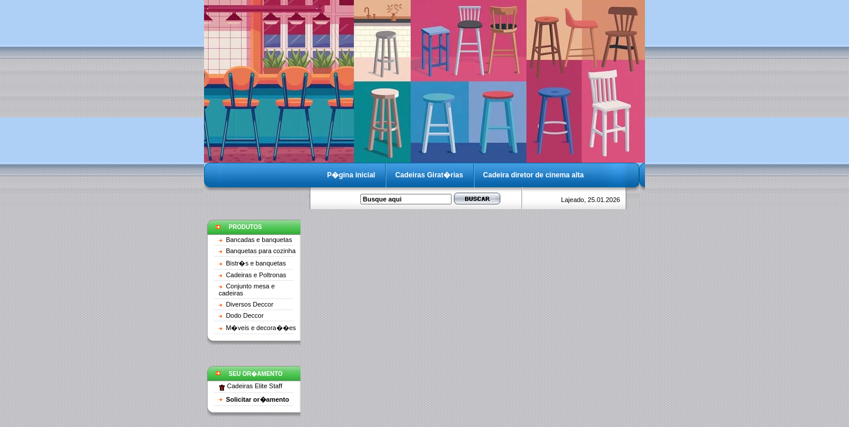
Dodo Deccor (244, 315)
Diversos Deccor (249, 304)
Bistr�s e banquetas (256, 263)
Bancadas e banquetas (259, 239)
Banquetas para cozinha (261, 250)
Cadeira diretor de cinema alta (533, 175)
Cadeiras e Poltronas (256, 274)
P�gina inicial (351, 175)
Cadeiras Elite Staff (254, 385)
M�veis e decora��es (261, 327)
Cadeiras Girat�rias (429, 175)
